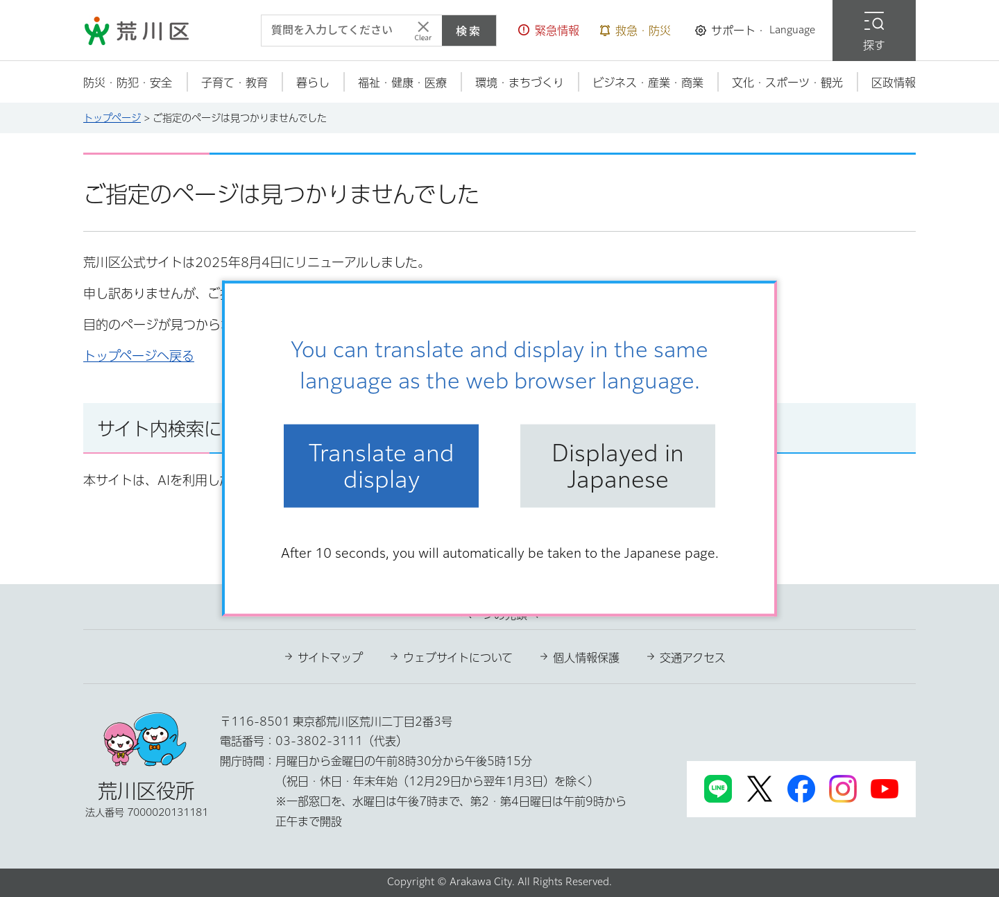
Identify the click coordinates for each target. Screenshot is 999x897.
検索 (469, 30)
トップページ (112, 118)
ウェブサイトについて (458, 657)
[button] (549, 30)
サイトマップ (330, 657)
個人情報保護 (586, 657)
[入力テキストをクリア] (423, 30)
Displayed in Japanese (618, 465)
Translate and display (381, 465)
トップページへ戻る (138, 356)
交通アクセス (693, 657)
